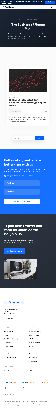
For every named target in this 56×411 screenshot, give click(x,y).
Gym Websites (8, 342)
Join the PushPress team (15, 252)
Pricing (6, 335)
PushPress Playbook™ (35, 342)
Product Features (8, 331)
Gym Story (32, 350)
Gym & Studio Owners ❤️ (11, 339)
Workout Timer (33, 346)
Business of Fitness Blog (35, 331)
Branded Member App (10, 357)
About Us (6, 370)
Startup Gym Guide (34, 353)
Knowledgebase (8, 346)
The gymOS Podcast (34, 335)
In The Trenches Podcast (35, 339)
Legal (30, 370)
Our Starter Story (33, 361)
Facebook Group (33, 357)
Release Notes (8, 350)
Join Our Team (8, 374)
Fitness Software (8, 353)
